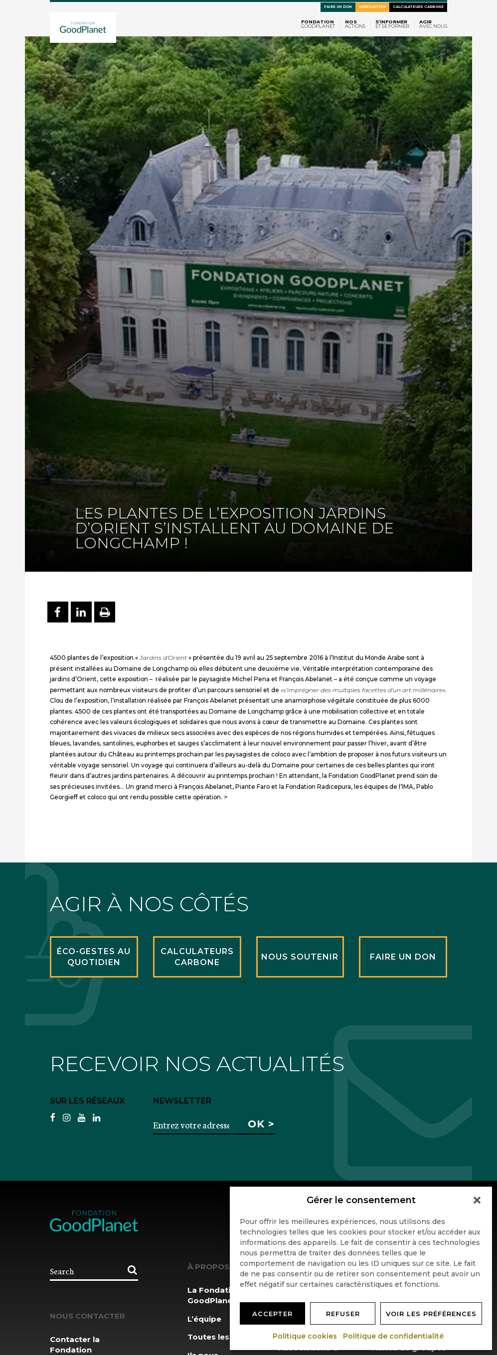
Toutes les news (220, 1337)
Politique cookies (305, 1336)
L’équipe (204, 1319)
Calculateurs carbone (418, 6)
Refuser (343, 1314)
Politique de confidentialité (394, 1336)
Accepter (272, 1314)
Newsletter (372, 6)
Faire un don (338, 6)
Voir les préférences (431, 1314)
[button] (477, 1200)
